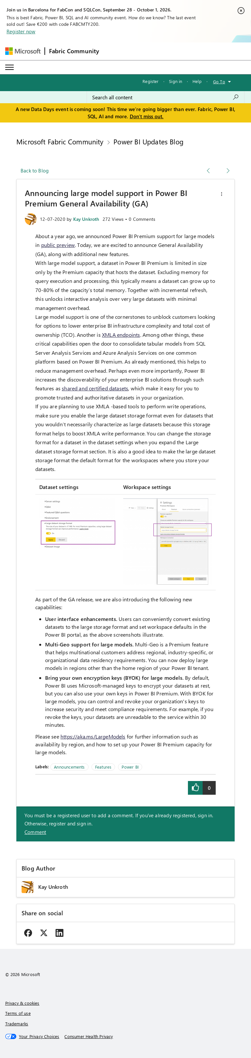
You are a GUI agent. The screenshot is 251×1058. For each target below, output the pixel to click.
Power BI (130, 767)
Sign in (175, 81)
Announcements (69, 767)
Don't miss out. (147, 116)
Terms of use (18, 1013)
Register (150, 81)
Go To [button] (219, 81)
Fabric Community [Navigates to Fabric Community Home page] (74, 51)
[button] (221, 194)
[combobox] (165, 97)
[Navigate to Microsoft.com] (23, 51)
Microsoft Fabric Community (60, 141)
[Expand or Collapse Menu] (9, 67)
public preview (58, 244)
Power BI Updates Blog (148, 141)
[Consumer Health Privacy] (88, 1036)
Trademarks (16, 1023)
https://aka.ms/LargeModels (93, 736)
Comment (35, 832)
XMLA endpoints (121, 334)
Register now (21, 31)
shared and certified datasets (95, 388)
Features (103, 767)
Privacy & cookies (22, 1003)
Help (197, 81)
